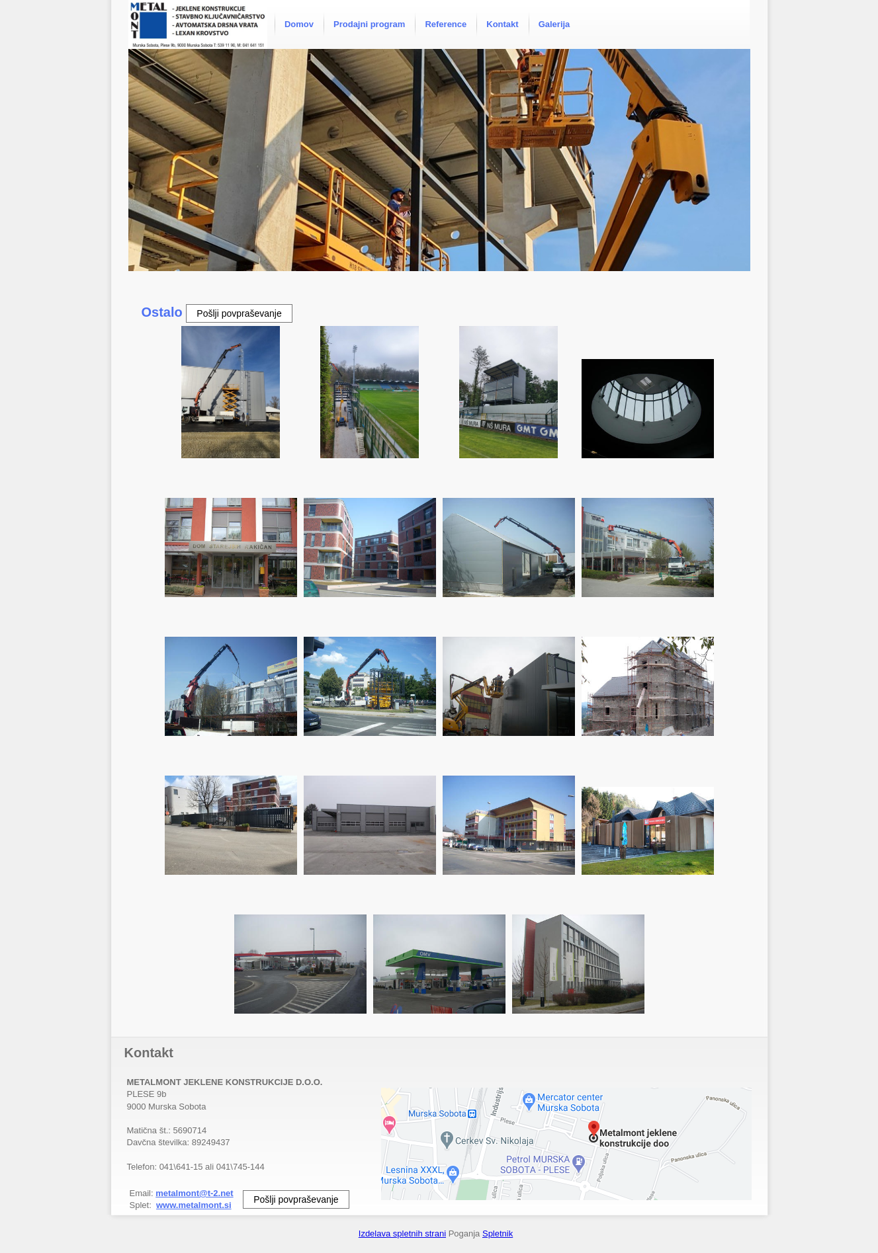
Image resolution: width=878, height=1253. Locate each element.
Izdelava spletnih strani (402, 1233)
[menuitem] (299, 24)
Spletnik (497, 1233)
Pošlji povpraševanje (239, 313)
